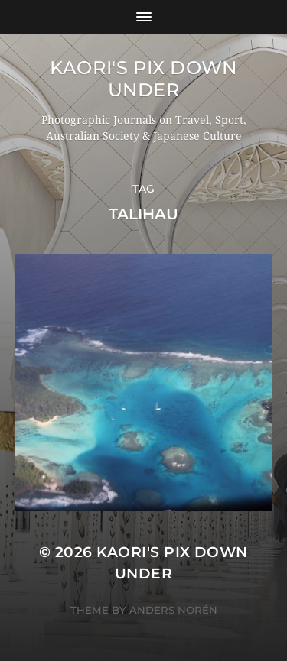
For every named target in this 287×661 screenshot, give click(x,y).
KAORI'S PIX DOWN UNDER (143, 79)
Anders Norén (173, 610)
